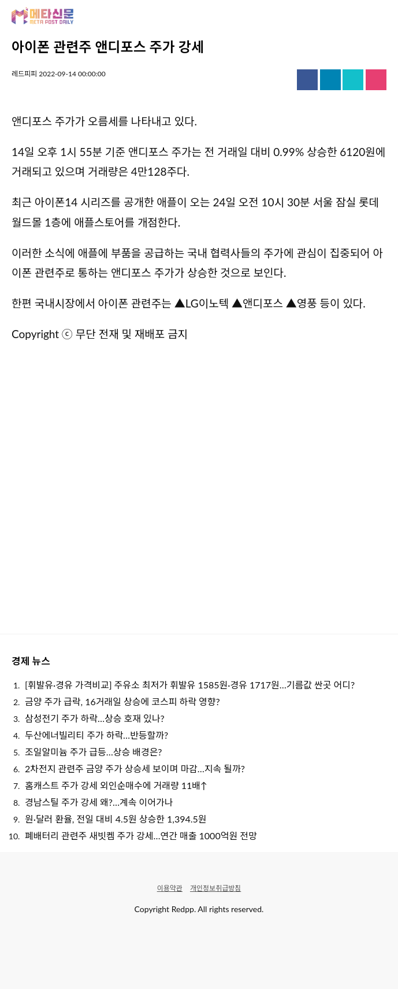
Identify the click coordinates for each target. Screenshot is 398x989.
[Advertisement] (199, 486)
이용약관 (170, 888)
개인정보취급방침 (215, 888)
